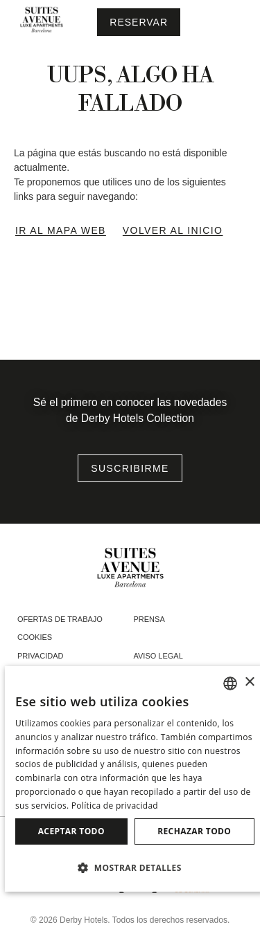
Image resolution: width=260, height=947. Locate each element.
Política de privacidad (114, 805)
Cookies (34, 637)
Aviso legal (158, 656)
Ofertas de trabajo (60, 619)
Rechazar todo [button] (194, 831)
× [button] (249, 682)
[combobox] (230, 683)
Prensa (149, 619)
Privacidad (40, 656)
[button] (134, 867)
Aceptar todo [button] (71, 831)
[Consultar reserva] (138, 22)
